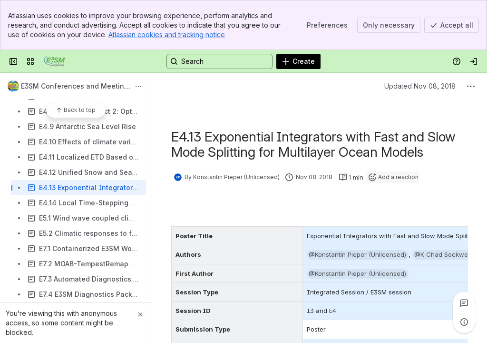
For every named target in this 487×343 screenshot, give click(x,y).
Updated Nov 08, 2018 (420, 86)
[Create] (298, 61)
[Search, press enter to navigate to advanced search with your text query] (219, 61)
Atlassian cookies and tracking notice (166, 34)
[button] (358, 255)
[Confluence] (54, 61)
